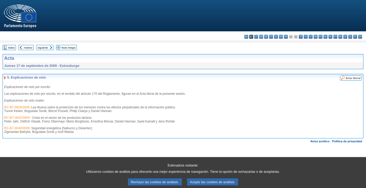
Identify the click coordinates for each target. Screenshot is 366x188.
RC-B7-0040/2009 (16, 128)
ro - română (340, 37)
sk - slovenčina (345, 37)
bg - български (246, 37)
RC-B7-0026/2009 (16, 107)
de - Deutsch (266, 37)
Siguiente (43, 47)
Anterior (28, 47)
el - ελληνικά (276, 37)
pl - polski (330, 37)
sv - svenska (360, 37)
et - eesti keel (271, 37)
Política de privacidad (347, 141)
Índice (11, 47)
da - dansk (261, 37)
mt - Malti (320, 37)
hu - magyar (316, 37)
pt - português (335, 37)
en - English (281, 37)
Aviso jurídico (320, 141)
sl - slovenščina (350, 37)
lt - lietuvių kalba (311, 37)
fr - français (286, 37)
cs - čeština (256, 37)
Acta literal (353, 78)
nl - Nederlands (325, 37)
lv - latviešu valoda (306, 37)
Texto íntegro (68, 47)
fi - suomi (355, 37)
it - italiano (301, 37)
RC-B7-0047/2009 (16, 118)
